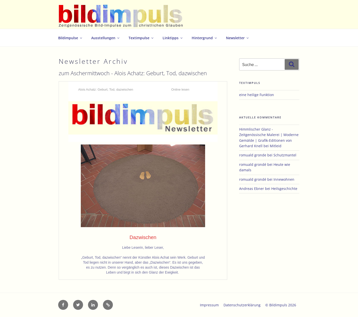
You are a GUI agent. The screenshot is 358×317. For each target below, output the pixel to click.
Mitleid (275, 145)
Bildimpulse (70, 37)
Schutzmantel (284, 155)
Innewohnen (283, 179)
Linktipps (173, 37)
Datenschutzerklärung (242, 305)
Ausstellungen (105, 37)
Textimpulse (141, 37)
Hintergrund (205, 37)
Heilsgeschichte (284, 188)
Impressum (209, 305)
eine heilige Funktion (256, 94)
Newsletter (237, 37)
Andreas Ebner (251, 188)
